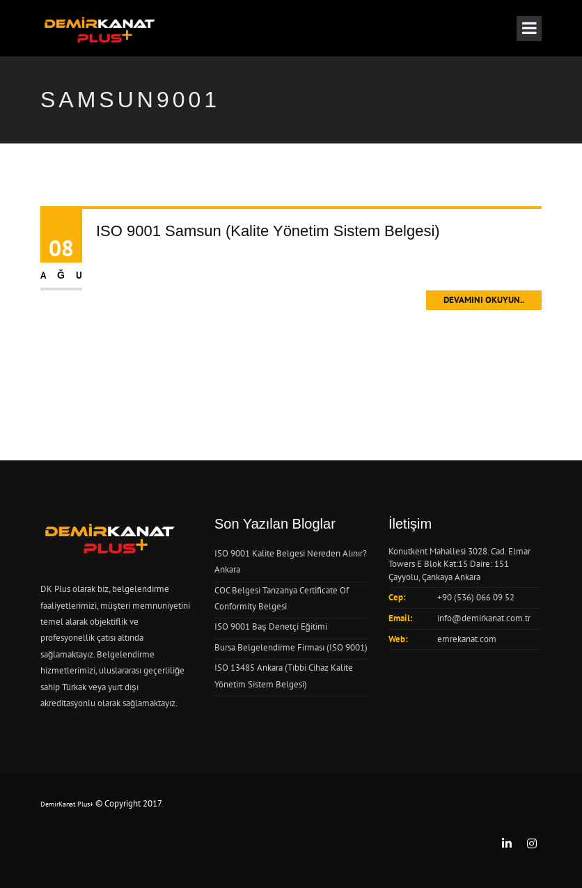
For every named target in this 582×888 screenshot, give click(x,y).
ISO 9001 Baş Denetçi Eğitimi (270, 626)
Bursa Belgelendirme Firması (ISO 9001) (291, 647)
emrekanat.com (466, 639)
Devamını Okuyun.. (483, 300)
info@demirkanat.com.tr (483, 618)
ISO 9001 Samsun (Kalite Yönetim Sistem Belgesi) (268, 231)
